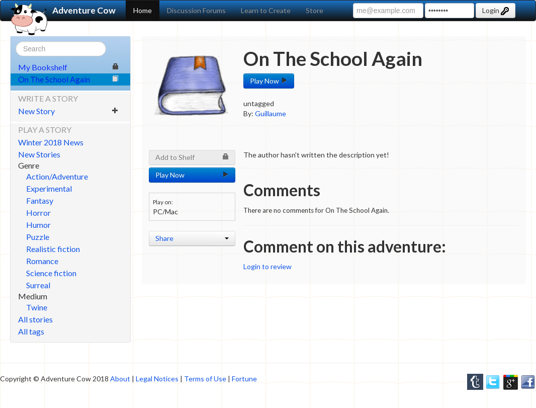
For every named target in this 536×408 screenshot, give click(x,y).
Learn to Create (266, 10)
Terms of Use (205, 378)
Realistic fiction (53, 249)
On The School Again (68, 79)
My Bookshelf (68, 67)
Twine (36, 307)
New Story (68, 111)
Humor (38, 224)
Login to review (267, 266)
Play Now (269, 80)
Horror (38, 212)
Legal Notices (157, 378)
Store (314, 10)
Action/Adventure (57, 176)
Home (142, 10)
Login (495, 10)
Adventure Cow (63, 10)
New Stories (39, 154)
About (120, 378)
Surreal (38, 285)
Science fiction (51, 273)
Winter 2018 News (50, 142)
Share (192, 238)
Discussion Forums (196, 10)
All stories (35, 319)
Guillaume (270, 113)
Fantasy (39, 200)
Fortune (244, 378)
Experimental (49, 188)
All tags (31, 331)
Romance (42, 261)
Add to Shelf (192, 157)
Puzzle (37, 236)
